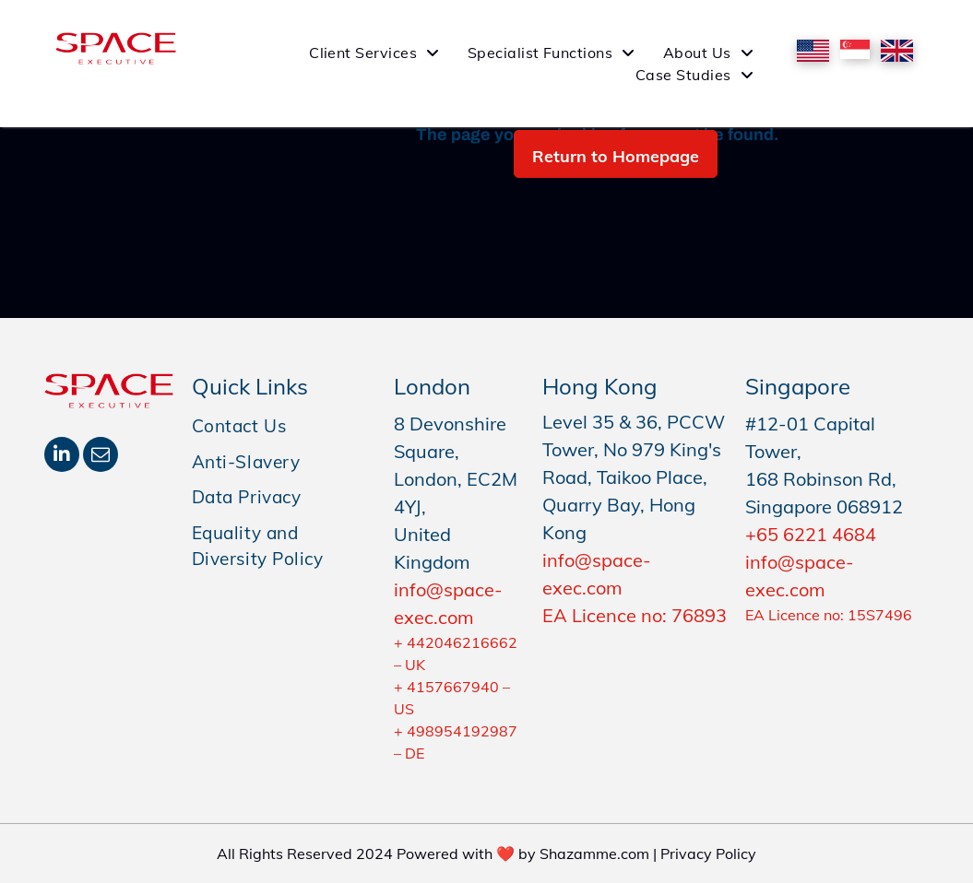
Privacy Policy (708, 853)
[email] (100, 457)
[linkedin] (61, 457)
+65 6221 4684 (810, 534)
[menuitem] (374, 52)
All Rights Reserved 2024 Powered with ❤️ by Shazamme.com (433, 853)
